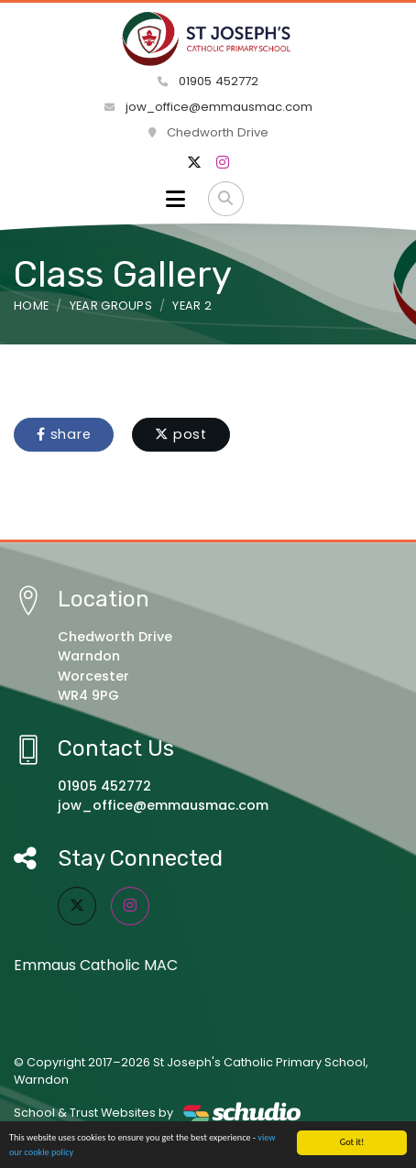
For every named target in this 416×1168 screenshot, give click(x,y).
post (181, 434)
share (64, 434)
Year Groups (111, 305)
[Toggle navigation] (175, 198)
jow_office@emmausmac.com (208, 106)
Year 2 (192, 305)
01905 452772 (208, 81)
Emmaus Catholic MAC (96, 965)
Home (31, 305)
